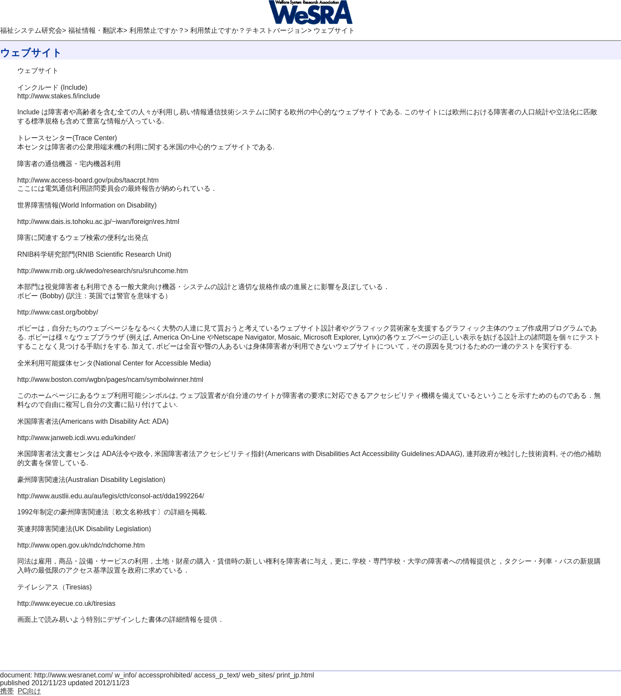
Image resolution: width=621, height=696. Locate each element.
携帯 (7, 691)
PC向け (29, 691)
